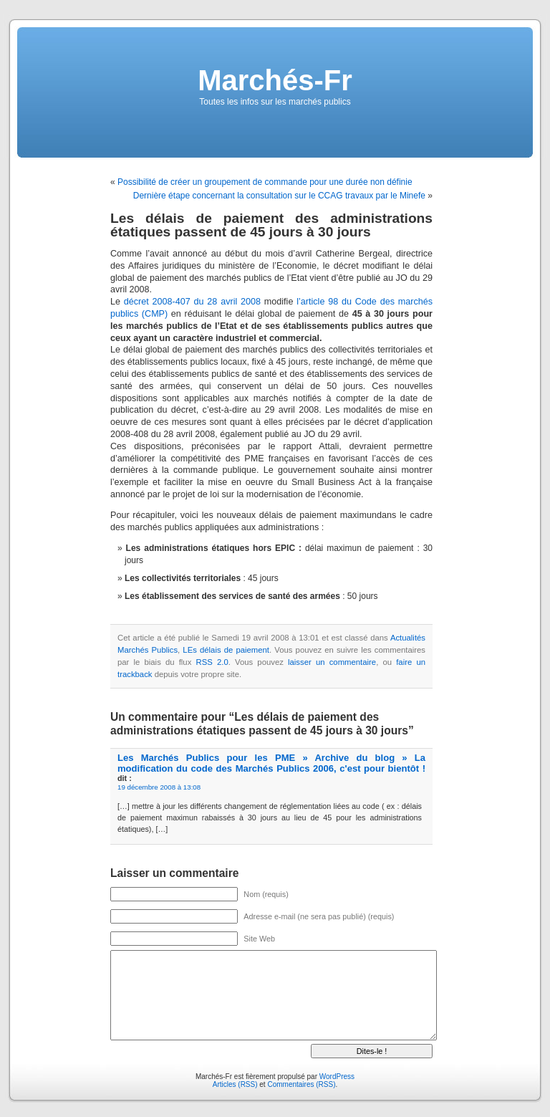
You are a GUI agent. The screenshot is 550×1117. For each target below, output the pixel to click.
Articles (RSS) (235, 1084)
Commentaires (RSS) (301, 1084)
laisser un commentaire (332, 662)
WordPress (336, 1076)
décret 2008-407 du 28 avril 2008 (192, 302)
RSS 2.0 (212, 662)
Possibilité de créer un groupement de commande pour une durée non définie (264, 182)
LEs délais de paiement (226, 650)
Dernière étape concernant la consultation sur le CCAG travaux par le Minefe (279, 196)
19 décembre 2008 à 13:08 (159, 787)
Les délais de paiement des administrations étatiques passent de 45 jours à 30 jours (271, 225)
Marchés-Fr (275, 80)
